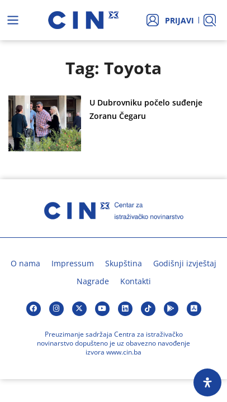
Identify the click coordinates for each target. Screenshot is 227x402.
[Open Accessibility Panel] (207, 382)
